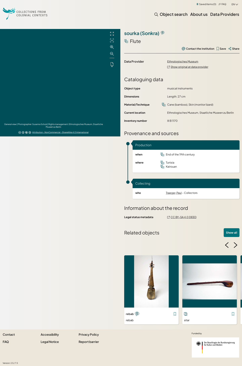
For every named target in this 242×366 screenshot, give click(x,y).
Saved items (207, 4)
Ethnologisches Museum (182, 61)
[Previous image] (227, 245)
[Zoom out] (112, 54)
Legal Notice (50, 342)
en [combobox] (233, 4)
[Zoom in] (112, 47)
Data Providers (224, 14)
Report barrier (89, 342)
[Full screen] (112, 33)
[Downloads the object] (112, 64)
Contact (9, 334)
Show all (231, 232)
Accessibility (50, 334)
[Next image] (235, 245)
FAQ (223, 4)
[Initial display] (112, 40)
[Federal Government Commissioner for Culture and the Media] (215, 347)
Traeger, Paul (174, 193)
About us (199, 14)
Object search (174, 14)
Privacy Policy (89, 334)
